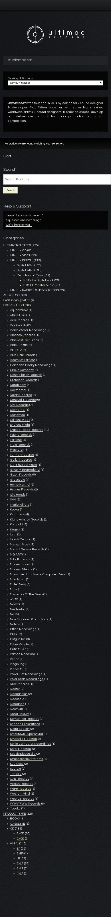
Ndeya (15, 604)
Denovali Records (23, 399)
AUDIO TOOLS (13, 295)
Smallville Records (23, 738)
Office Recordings (23, 629)
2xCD (20, 838)
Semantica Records (24, 718)
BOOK (14, 818)
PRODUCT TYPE (14, 813)
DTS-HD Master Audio (38, 285)
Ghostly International (25, 469)
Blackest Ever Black (24, 340)
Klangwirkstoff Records (26, 519)
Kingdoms (17, 514)
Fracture (16, 449)
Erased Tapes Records (26, 429)
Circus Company (22, 370)
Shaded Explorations (25, 724)
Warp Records (20, 788)
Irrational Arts (19, 504)
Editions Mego (20, 419)
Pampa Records (22, 654)
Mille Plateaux (20, 559)
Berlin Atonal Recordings (28, 330)
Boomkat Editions (22, 360)
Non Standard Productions (29, 619)
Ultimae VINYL (20, 255)
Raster (15, 689)
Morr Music (17, 579)
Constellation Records (26, 374)
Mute (13, 589)
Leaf (13, 534)
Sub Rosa (17, 763)
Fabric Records (21, 434)
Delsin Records (21, 394)
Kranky (15, 529)
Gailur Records (21, 459)
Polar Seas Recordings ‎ (27, 679)
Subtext (15, 768)
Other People (19, 644)
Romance (17, 704)
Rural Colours (19, 714)
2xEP (20, 853)
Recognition (19, 693)
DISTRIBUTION (13, 305)
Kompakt (16, 524)
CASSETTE (17, 823)
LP (18, 858)
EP (18, 848)
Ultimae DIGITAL (21, 260)
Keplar (14, 509)
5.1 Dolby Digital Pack (38, 280)
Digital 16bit (25, 265)
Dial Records (19, 405)
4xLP (20, 873)
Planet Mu (17, 669)
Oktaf (14, 634)
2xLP (20, 863)
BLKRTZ (16, 350)
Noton (14, 624)
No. (12, 614)
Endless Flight (20, 424)
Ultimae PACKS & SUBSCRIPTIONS (34, 290)
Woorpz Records (22, 798)
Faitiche (16, 439)
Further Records (22, 454)
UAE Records (19, 778)
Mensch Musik (20, 544)
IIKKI (13, 499)
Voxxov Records (21, 783)
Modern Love (19, 564)
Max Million (38, 107)
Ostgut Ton (18, 639)
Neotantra (17, 609)
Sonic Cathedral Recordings (30, 743)
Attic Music (18, 315)
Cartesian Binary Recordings (31, 365)
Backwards (18, 325)
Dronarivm (17, 415)
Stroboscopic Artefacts (26, 758)
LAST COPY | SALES (16, 300)
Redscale (17, 699)
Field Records (20, 444)
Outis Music (18, 649)
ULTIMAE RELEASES (17, 245)
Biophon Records (22, 335)
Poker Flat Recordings (26, 674)
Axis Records (19, 320)
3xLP (20, 868)
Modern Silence (21, 569)
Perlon (14, 659)
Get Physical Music (23, 464)
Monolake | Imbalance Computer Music (38, 574)
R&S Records (19, 684)
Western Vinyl (20, 793)
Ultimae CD (18, 250)
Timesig (16, 773)
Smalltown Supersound (26, 734)
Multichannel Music (30, 275)
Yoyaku (15, 808)
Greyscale (17, 479)
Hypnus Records (22, 489)
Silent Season (20, 728)
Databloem (18, 384)
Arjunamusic (19, 310)
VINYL (14, 843)
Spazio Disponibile (23, 753)
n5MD (14, 599)
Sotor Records (20, 748)
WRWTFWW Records (25, 803)
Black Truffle (19, 345)
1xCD (20, 833)
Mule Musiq (18, 584)
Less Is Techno (20, 539)
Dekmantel (18, 390)
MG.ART (16, 554)
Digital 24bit (25, 270)
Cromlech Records (23, 380)
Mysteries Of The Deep (26, 594)
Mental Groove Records (27, 549)
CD (12, 828)
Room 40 (16, 709)
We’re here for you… (19, 224)
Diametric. (17, 409)
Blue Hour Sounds (22, 355)
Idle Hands (17, 494)
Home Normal (20, 484)
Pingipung (17, 664)
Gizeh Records (21, 474)
